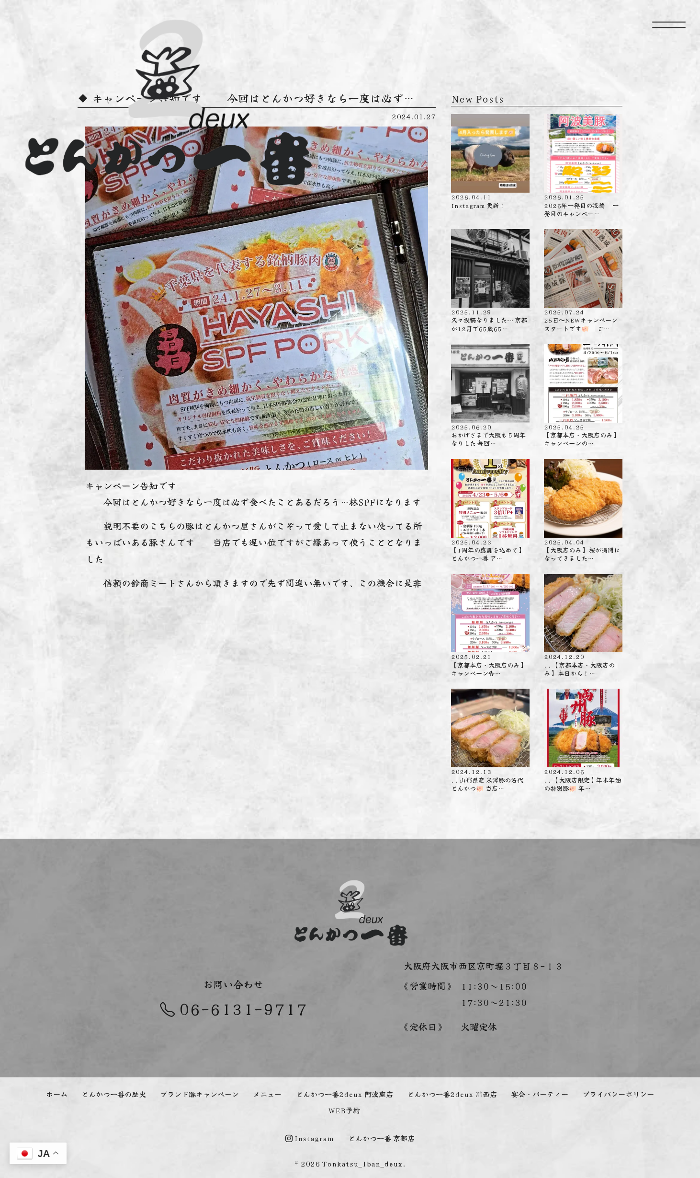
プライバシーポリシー (618, 1093)
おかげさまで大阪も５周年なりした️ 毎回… (490, 396)
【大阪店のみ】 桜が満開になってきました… (583, 511)
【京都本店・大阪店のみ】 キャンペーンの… (583, 396)
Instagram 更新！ (490, 161)
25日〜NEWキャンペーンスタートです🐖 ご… (583, 281)
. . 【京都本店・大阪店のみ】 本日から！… (583, 626)
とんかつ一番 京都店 (381, 1137)
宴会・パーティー (539, 1093)
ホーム (57, 1093)
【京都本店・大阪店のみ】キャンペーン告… (490, 626)
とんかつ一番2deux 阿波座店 (344, 1093)
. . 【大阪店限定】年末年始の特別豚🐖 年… (583, 740)
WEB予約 (344, 1110)
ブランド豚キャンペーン (199, 1093)
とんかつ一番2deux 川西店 (452, 1093)
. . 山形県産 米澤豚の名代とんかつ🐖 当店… (490, 740)
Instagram (309, 1137)
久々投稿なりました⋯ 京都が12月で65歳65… (490, 281)
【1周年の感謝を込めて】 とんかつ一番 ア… (490, 511)
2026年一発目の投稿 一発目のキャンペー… (583, 166)
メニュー (267, 1093)
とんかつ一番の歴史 (113, 1093)
